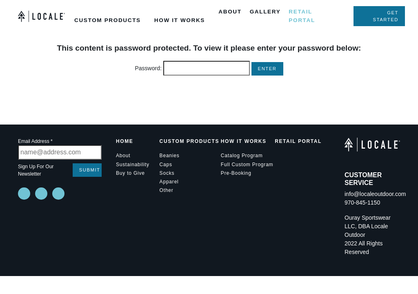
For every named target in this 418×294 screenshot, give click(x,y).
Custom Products (189, 141)
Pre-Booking (236, 173)
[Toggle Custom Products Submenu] (77, 5)
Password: (192, 68)
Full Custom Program (247, 164)
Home (124, 141)
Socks (167, 173)
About (123, 155)
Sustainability (132, 164)
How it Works (244, 141)
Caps (166, 164)
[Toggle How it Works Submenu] (157, 5)
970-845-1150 (362, 202)
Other (166, 190)
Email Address (35, 141)
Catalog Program (242, 155)
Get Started (385, 16)
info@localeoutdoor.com (375, 194)
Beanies (170, 155)
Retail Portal (298, 141)
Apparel (169, 182)
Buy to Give (130, 173)
